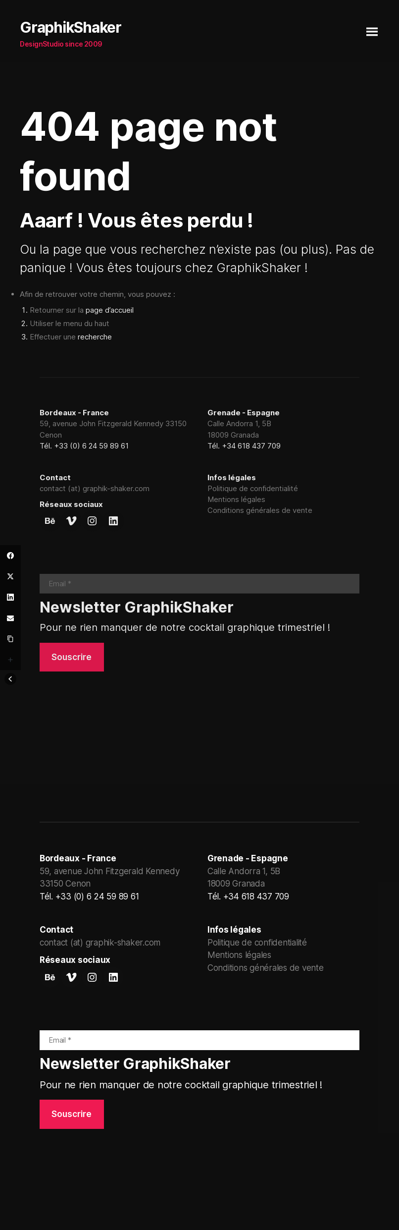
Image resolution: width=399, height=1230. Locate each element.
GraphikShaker (70, 27)
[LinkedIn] (10, 597)
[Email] (10, 618)
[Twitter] (10, 576)
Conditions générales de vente (259, 510)
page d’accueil (110, 310)
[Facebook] (10, 555)
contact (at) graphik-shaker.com (95, 488)
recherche (95, 336)
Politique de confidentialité (252, 488)
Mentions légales (236, 499)
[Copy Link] (10, 638)
